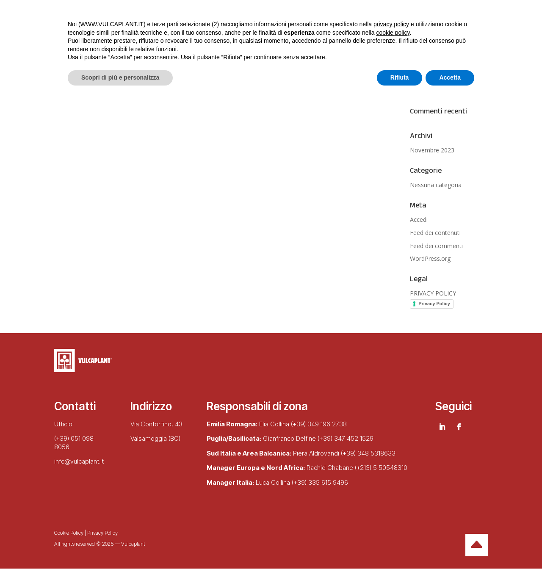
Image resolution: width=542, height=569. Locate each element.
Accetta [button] (450, 545)
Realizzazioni (196, 46)
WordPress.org (430, 258)
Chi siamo (104, 46)
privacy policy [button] (391, 492)
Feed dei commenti (436, 246)
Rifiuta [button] (399, 545)
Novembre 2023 (432, 150)
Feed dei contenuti (435, 233)
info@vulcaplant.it (79, 461)
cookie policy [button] (392, 500)
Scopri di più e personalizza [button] (120, 545)
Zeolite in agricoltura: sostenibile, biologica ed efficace (443, 81)
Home (65, 46)
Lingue (251, 46)
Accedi (419, 219)
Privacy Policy (434, 303)
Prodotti (147, 46)
